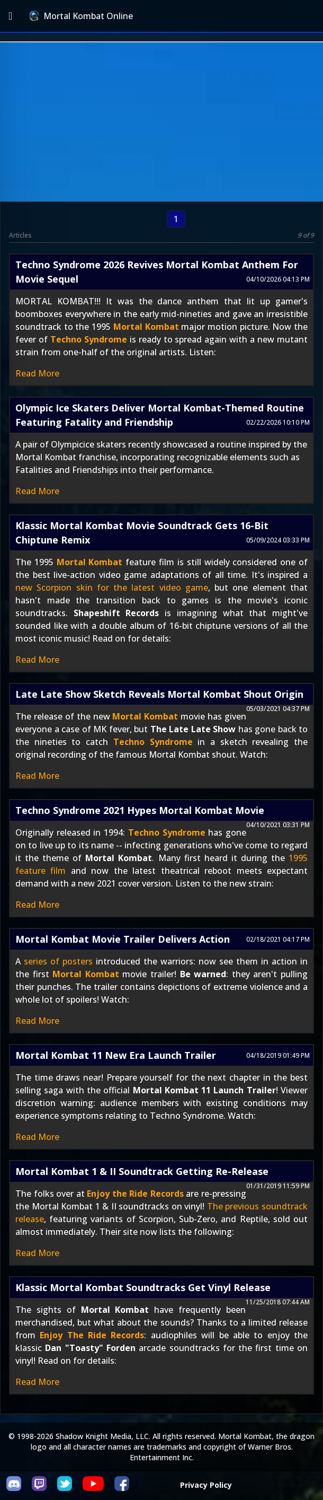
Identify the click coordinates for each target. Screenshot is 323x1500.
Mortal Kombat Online (81, 16)
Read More (37, 373)
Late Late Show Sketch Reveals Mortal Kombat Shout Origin (159, 694)
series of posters (58, 961)
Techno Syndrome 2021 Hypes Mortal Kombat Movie (139, 810)
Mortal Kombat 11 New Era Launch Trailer (115, 1055)
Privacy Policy (206, 1485)
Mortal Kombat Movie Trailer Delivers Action (122, 939)
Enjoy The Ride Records (92, 1335)
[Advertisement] (161, 122)
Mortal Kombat (146, 326)
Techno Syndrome (88, 339)
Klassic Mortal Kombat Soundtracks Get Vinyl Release (143, 1287)
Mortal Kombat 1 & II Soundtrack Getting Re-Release (141, 1171)
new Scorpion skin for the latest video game (111, 587)
